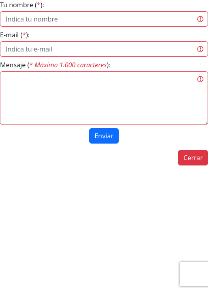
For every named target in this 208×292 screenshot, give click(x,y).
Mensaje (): (55, 64)
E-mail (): (15, 34)
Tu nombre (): (22, 4)
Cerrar (193, 157)
